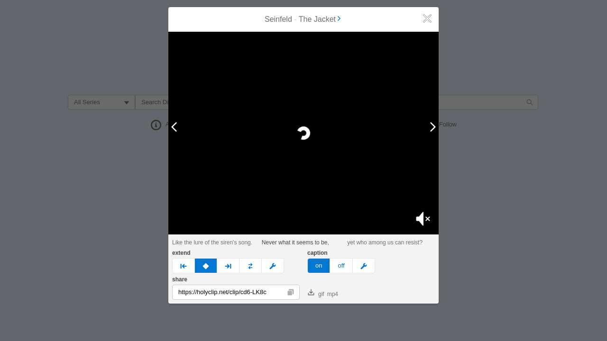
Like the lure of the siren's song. (212, 242)
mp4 (332, 294)
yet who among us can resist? (385, 242)
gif (316, 293)
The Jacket (320, 19)
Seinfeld (278, 19)
